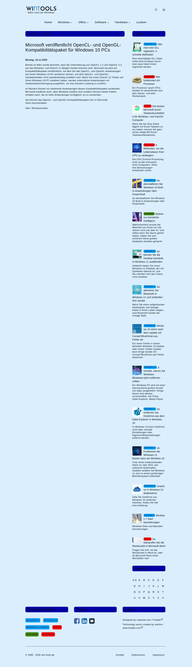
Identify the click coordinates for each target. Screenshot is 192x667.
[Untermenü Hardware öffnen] (129, 22)
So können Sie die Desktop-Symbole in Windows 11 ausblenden (147, 256)
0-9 (135, 580)
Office (82, 22)
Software (100, 22)
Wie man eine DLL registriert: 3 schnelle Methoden (147, 49)
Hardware (121, 22)
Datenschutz (138, 655)
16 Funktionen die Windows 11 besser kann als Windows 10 (148, 453)
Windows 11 (32, 620)
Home (48, 22)
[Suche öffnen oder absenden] (156, 9)
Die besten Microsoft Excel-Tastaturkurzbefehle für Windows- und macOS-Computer (148, 113)
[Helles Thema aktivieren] (163, 9)
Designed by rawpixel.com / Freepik (142, 620)
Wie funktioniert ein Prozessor (152, 80)
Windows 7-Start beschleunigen (154, 519)
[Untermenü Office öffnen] (87, 22)
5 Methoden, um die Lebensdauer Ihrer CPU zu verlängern (148, 150)
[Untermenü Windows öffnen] (71, 22)
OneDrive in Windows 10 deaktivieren (154, 489)
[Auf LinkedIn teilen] (84, 621)
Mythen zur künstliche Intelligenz (154, 217)
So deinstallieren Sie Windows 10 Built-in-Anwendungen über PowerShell (148, 187)
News (46, 34)
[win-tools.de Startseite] (41, 10)
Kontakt (120, 655)
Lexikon (141, 22)
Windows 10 (50, 620)
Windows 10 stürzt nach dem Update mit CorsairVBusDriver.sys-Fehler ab (148, 332)
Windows (64, 22)
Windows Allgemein (37, 627)
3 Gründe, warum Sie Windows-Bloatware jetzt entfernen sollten (148, 374)
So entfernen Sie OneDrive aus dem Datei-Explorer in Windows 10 (148, 416)
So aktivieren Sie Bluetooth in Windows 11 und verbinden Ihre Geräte (147, 294)
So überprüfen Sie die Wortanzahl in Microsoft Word (148, 542)
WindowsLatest (40, 108)
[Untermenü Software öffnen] (107, 22)
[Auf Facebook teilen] (77, 621)
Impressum (159, 655)
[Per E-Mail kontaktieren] (92, 621)
